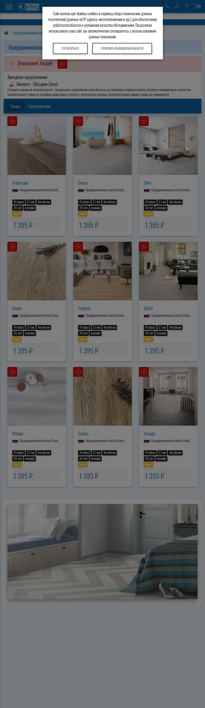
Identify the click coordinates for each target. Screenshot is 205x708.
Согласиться (70, 48)
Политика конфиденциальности (122, 48)
